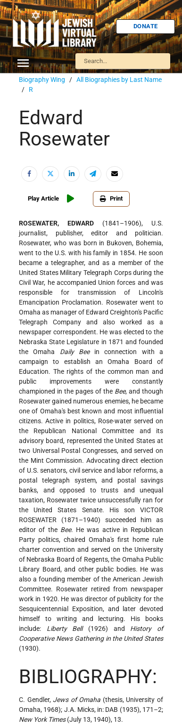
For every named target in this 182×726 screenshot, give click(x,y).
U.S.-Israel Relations (44, 274)
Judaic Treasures (40, 170)
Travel (27, 259)
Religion (29, 230)
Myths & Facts (38, 200)
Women (28, 303)
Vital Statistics (38, 289)
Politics (28, 214)
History (28, 125)
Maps (26, 185)
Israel (26, 141)
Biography (32, 111)
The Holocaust (38, 244)
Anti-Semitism (37, 96)
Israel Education (40, 155)
